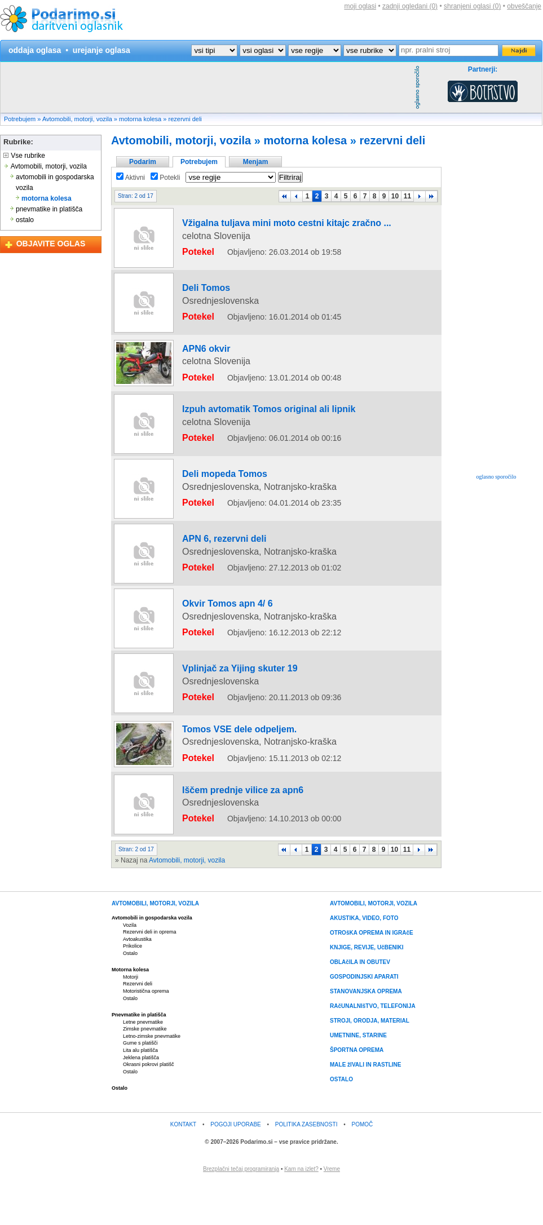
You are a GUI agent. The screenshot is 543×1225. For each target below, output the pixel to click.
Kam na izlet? (301, 1212)
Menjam (255, 162)
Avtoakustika (137, 982)
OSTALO (341, 1123)
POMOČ (362, 1167)
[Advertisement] (206, 87)
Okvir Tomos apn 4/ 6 (210, 657)
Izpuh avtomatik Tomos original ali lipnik (241, 412)
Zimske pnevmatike (145, 1072)
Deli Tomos (194, 296)
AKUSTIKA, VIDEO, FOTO (364, 961)
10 (395, 196)
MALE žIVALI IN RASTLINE (365, 1108)
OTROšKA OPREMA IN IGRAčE (371, 976)
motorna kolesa (140, 119)
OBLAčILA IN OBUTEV (360, 1005)
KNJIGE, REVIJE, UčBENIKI (367, 991)
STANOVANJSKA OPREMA (366, 1035)
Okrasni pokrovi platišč (148, 1108)
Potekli (165, 178)
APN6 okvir (194, 354)
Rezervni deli (137, 1027)
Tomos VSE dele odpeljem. (219, 780)
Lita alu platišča (140, 1093)
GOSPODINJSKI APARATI (364, 1020)
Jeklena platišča (141, 1100)
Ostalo (130, 997)
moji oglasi (360, 6)
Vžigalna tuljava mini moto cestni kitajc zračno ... (254, 231)
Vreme (332, 1212)
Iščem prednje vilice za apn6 (221, 838)
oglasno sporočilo (496, 477)
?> (263, 50)
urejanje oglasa (101, 50)
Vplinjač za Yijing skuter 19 (219, 722)
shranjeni (472, 6)
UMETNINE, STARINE (358, 1079)
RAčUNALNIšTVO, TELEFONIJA (373, 1049)
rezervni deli (184, 119)
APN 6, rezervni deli (208, 592)
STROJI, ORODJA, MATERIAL (369, 1064)
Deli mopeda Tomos (208, 477)
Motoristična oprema (146, 1034)
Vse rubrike (24, 156)
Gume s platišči (140, 1086)
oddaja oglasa (34, 50)
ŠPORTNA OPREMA (356, 1093)
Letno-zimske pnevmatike (151, 1079)
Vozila (129, 968)
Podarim (142, 162)
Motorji (130, 1020)
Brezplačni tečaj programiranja (241, 1212)
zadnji (410, 6)
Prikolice (132, 989)
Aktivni (130, 178)
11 (407, 196)
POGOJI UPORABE (235, 1167)
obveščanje (524, 6)
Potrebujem (20, 119)
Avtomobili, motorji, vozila (77, 119)
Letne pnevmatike (143, 1065)
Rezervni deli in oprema (149, 975)
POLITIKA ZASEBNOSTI (306, 1167)
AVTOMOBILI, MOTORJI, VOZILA (155, 947)
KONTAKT (183, 1167)
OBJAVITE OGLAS (51, 243)
